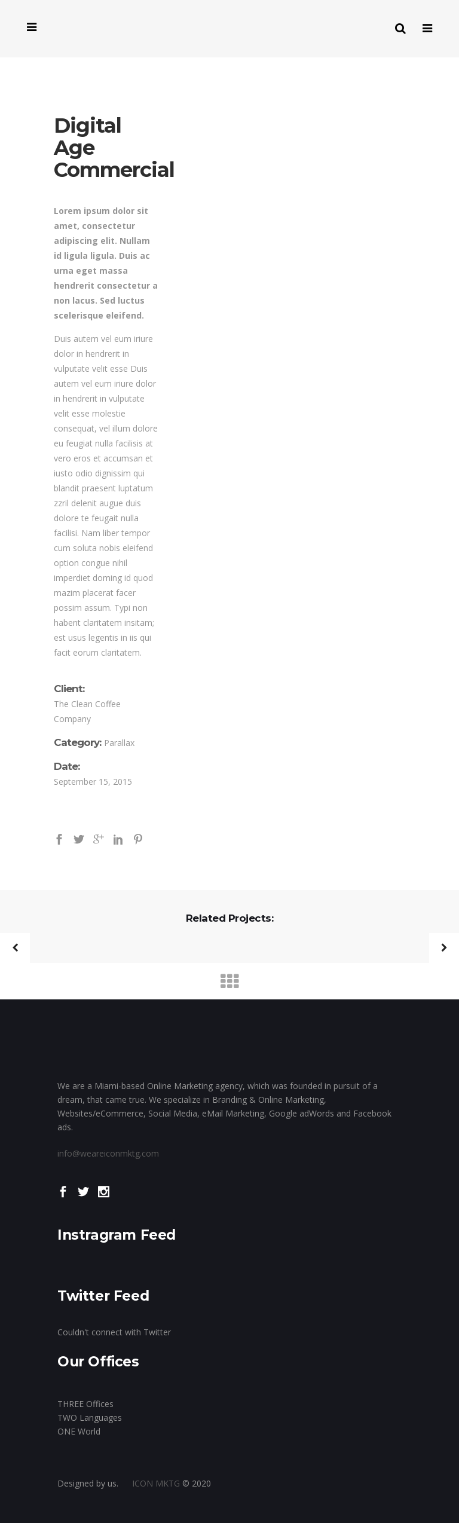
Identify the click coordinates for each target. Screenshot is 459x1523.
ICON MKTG (151, 1483)
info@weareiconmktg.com (108, 1153)
